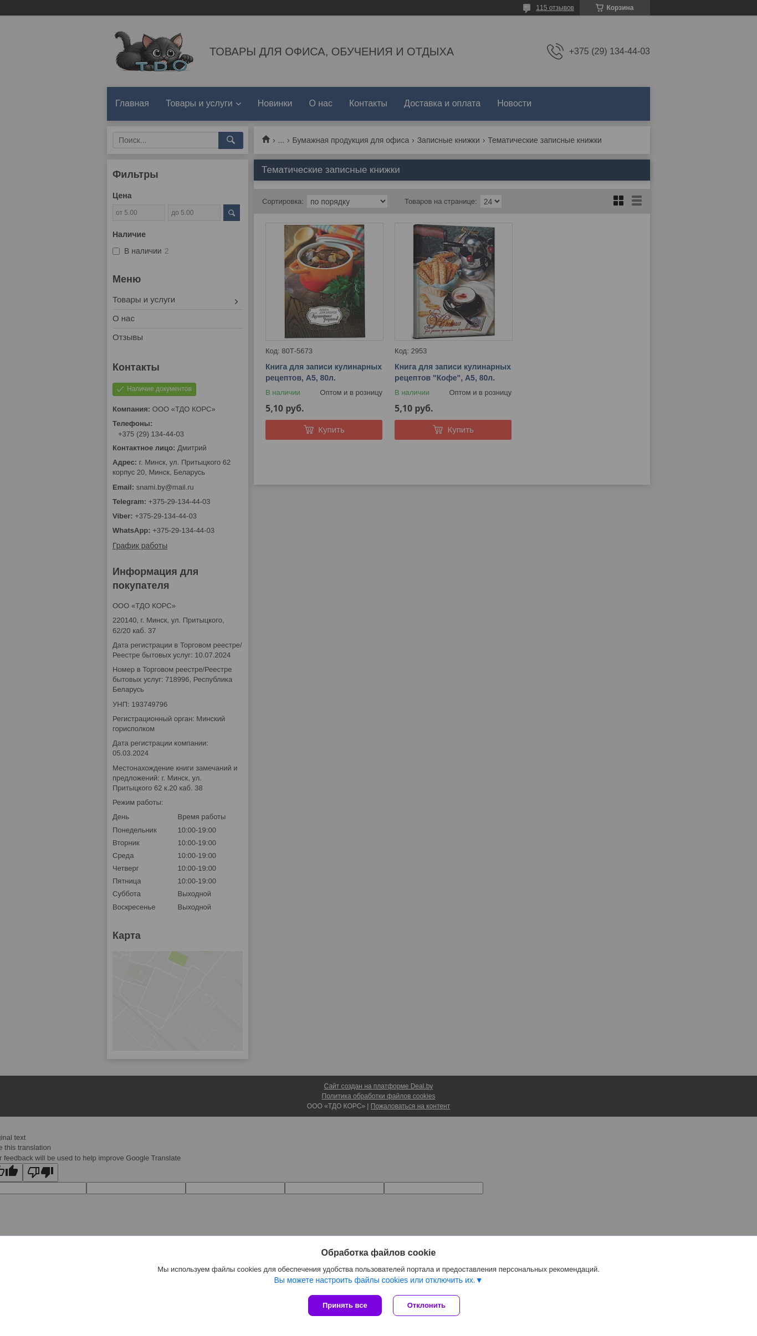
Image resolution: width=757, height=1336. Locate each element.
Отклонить (426, 1305)
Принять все (345, 1305)
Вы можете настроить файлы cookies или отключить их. (374, 1280)
